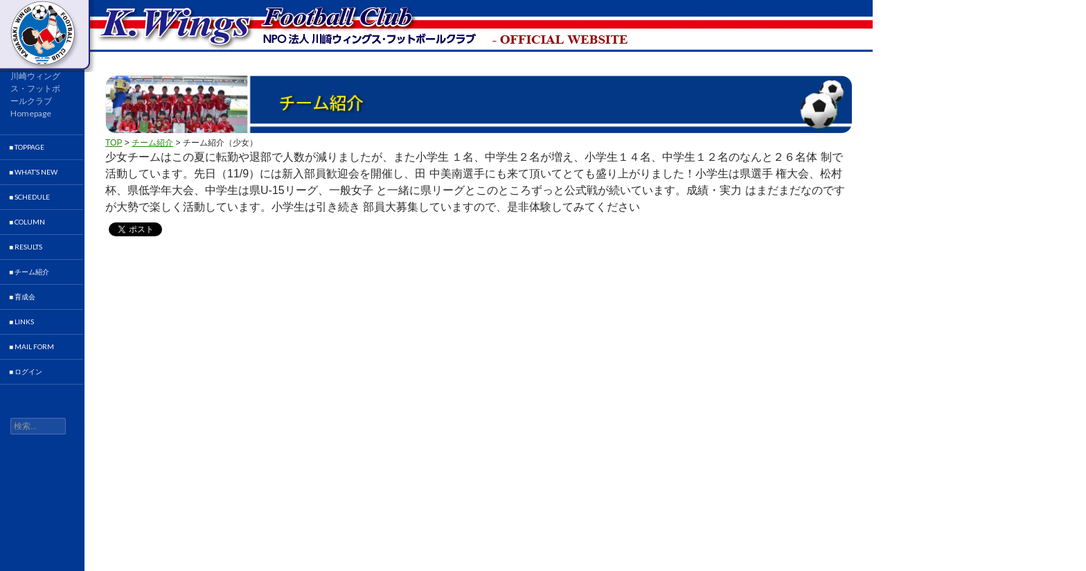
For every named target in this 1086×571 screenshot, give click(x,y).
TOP (113, 143)
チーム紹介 (152, 143)
